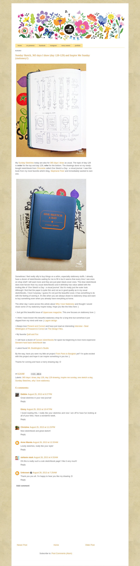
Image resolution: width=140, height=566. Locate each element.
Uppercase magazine (52, 312)
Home (20, 45)
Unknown (25, 473)
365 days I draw (57, 163)
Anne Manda (26, 442)
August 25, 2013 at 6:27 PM (40, 394)
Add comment (22, 486)
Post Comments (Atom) (62, 553)
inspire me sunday (69, 377)
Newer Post (22, 545)
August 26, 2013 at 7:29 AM (45, 473)
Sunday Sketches (26, 163)
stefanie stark (27, 457)
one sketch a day (85, 377)
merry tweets (65, 45)
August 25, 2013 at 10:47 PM (39, 409)
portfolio (77, 45)
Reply (23, 401)
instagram (53, 45)
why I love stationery (41, 381)
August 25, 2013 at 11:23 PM (42, 427)
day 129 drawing (52, 377)
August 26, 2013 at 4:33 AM (46, 457)
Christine (25, 427)
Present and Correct (36, 326)
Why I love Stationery (65, 304)
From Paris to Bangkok (66, 354)
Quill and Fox (32, 334)
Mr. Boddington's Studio (38, 348)
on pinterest (30, 45)
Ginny (23, 409)
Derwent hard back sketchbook (28, 343)
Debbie (24, 394)
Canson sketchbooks (45, 340)
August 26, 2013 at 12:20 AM (45, 442)
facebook (42, 45)
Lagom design (51, 320)
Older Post (90, 545)
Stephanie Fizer (57, 171)
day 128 (40, 377)
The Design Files (55, 329)
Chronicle (41, 168)
